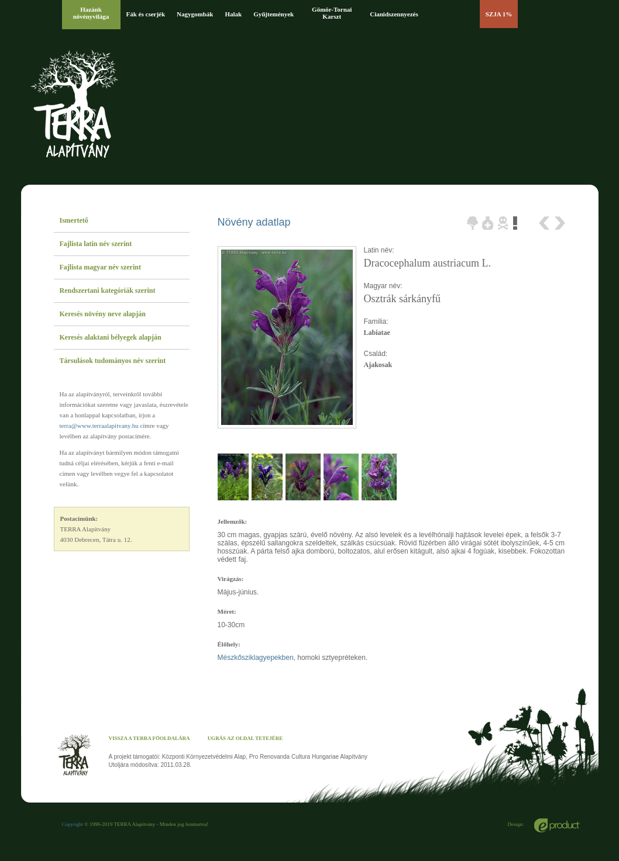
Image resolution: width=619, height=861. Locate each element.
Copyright (73, 824)
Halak (233, 14)
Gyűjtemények (273, 14)
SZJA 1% (499, 14)
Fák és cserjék (146, 14)
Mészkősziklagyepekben (256, 657)
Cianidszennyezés (394, 14)
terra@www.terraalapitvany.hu (99, 425)
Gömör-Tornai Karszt (332, 13)
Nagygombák (195, 14)
